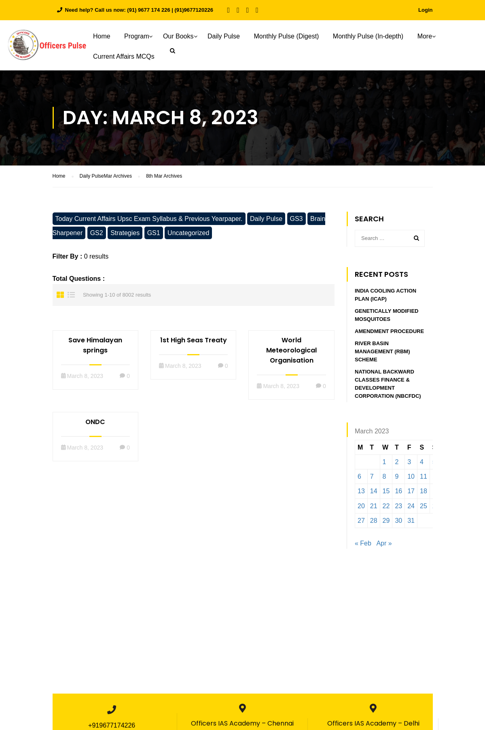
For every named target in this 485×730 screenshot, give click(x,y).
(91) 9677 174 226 (148, 10)
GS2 (96, 233)
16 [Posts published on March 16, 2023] (398, 491)
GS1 (153, 233)
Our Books (178, 36)
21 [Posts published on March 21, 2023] (373, 506)
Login (425, 10)
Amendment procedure (389, 332)
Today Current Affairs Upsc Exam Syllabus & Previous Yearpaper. (149, 219)
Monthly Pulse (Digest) (286, 36)
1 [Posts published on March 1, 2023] (384, 462)
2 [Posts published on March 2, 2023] (396, 462)
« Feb (363, 543)
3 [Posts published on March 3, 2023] (409, 462)
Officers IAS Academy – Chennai (242, 723)
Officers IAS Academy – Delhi (373, 723)
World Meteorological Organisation (291, 350)
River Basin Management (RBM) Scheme (382, 352)
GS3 (296, 219)
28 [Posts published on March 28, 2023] (373, 521)
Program (136, 36)
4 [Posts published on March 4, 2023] (422, 462)
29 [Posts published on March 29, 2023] (386, 521)
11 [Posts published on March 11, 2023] (423, 476)
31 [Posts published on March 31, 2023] (411, 521)
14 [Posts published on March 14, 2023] (373, 491)
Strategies (125, 233)
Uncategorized (188, 233)
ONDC (95, 422)
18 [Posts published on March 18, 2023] (423, 491)
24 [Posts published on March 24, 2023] (411, 506)
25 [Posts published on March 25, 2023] (423, 506)
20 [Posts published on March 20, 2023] (361, 506)
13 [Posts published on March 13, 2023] (361, 491)
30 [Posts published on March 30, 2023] (398, 521)
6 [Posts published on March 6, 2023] (359, 476)
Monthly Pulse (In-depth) (368, 36)
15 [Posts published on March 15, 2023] (386, 491)
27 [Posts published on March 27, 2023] (361, 521)
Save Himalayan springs (95, 345)
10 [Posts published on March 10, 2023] (411, 476)
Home (101, 36)
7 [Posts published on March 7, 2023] (372, 476)
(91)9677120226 (194, 10)
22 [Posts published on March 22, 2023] (386, 506)
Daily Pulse (224, 36)
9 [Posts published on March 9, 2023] (396, 476)
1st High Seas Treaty (193, 340)
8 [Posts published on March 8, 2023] (384, 476)
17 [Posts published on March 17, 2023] (411, 491)
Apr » (384, 543)
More (424, 36)
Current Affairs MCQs (124, 56)
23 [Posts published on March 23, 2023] (398, 506)
